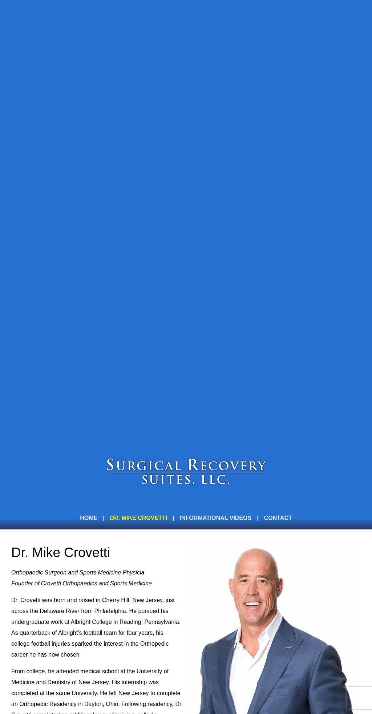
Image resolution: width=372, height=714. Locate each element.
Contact (278, 518)
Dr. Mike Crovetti (138, 518)
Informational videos (216, 518)
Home (88, 518)
